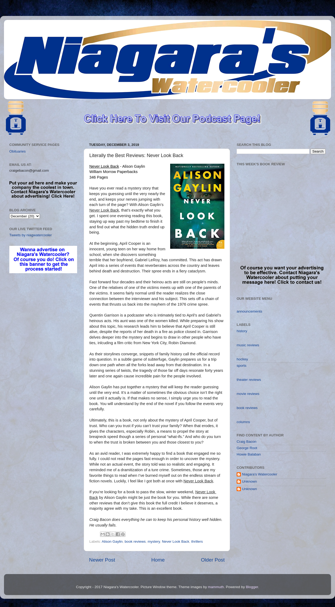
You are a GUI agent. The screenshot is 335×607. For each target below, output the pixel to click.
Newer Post (102, 560)
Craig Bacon (246, 442)
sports (241, 366)
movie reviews (248, 394)
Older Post (213, 560)
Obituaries (17, 151)
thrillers (197, 541)
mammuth (216, 587)
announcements (249, 311)
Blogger (252, 587)
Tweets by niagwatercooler (30, 235)
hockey (242, 359)
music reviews (248, 345)
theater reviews (249, 380)
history (242, 331)
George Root (247, 448)
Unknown (249, 481)
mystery (154, 541)
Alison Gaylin (112, 541)
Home (158, 560)
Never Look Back (175, 541)
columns (243, 422)
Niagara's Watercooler (259, 474)
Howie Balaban (249, 454)
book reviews (135, 541)
